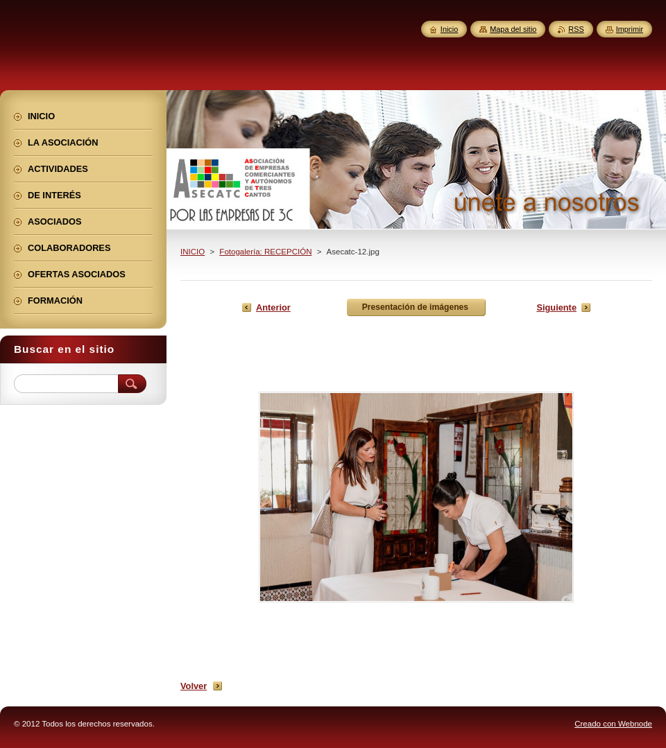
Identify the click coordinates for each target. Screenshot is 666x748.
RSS (575, 29)
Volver (193, 686)
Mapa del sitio (513, 29)
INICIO (192, 251)
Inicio (449, 29)
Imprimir (629, 29)
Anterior (273, 307)
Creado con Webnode (613, 724)
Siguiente (556, 307)
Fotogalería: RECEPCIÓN (265, 251)
